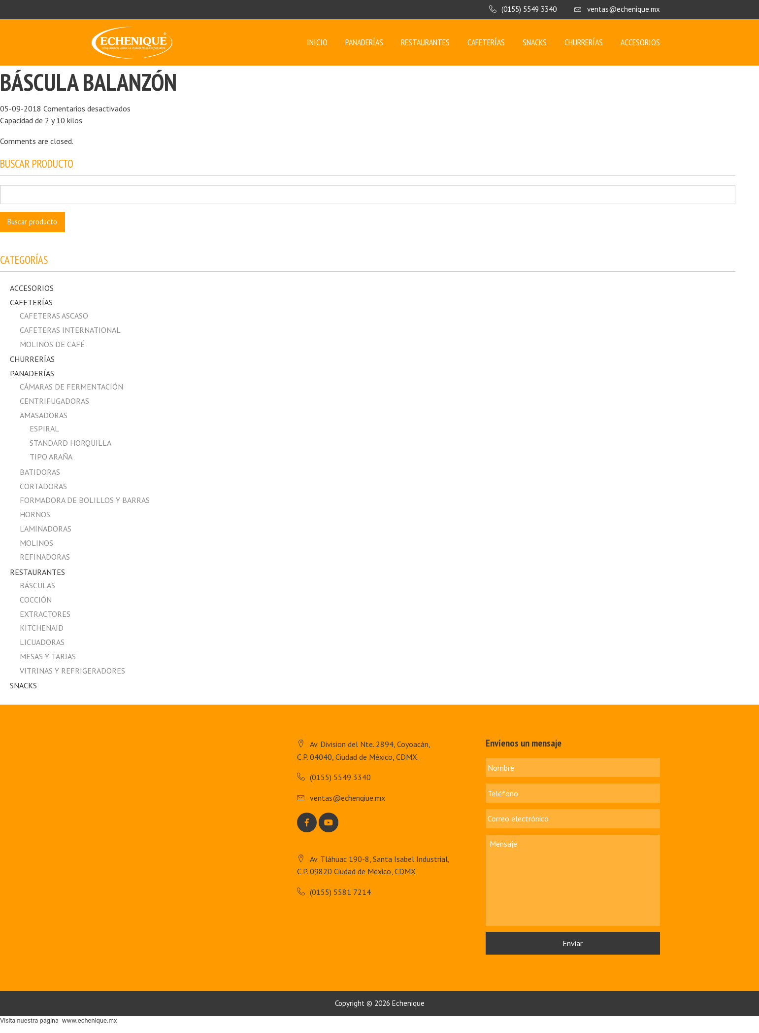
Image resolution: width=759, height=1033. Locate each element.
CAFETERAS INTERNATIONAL (70, 330)
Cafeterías (486, 42)
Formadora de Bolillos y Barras (85, 500)
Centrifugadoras (54, 401)
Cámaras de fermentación (71, 387)
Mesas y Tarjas (48, 656)
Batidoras (40, 472)
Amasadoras (43, 415)
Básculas (37, 585)
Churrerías (583, 42)
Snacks (535, 42)
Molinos (36, 543)
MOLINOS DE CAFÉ (52, 344)
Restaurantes (425, 42)
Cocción (36, 600)
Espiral (44, 428)
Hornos (35, 514)
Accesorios (640, 42)
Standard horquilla (70, 443)
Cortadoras (43, 486)
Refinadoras (45, 557)
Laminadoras (45, 529)
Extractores (45, 614)
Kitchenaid (42, 628)
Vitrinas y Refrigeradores (72, 671)
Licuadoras (42, 642)
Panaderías (364, 42)
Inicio (317, 42)
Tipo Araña (51, 457)
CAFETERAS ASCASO (54, 316)
